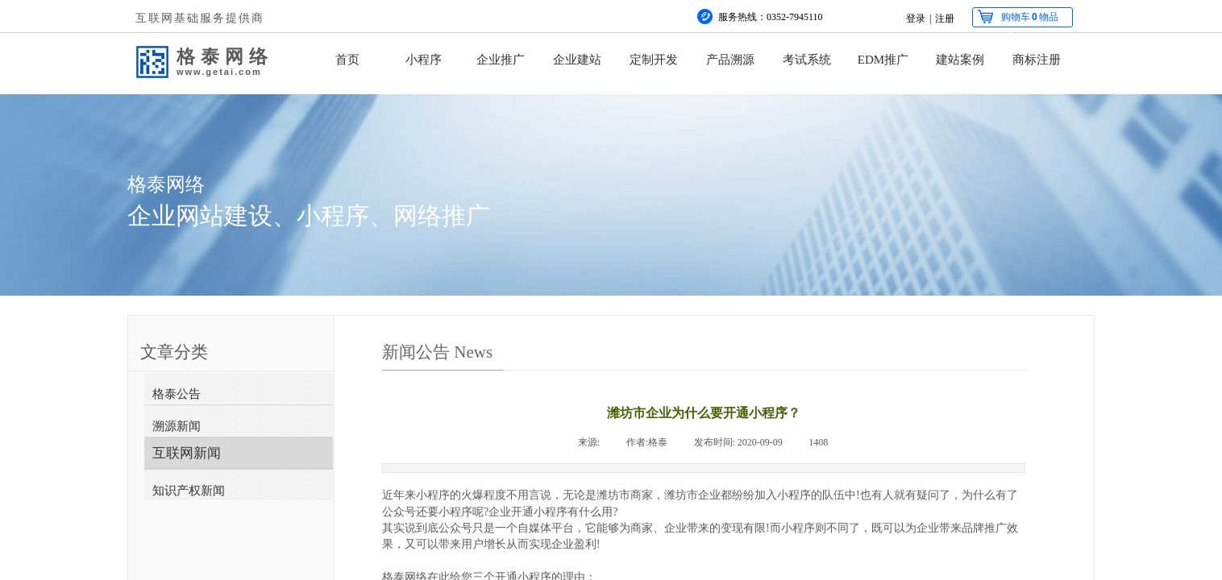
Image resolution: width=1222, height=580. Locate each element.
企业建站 (577, 59)
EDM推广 (883, 59)
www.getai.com (219, 72)
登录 (915, 18)
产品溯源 (730, 59)
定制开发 (654, 59)
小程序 (423, 59)
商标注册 (1036, 59)
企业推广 (500, 59)
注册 (944, 18)
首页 (347, 59)
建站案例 (960, 59)
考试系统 (807, 59)
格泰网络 (225, 56)
